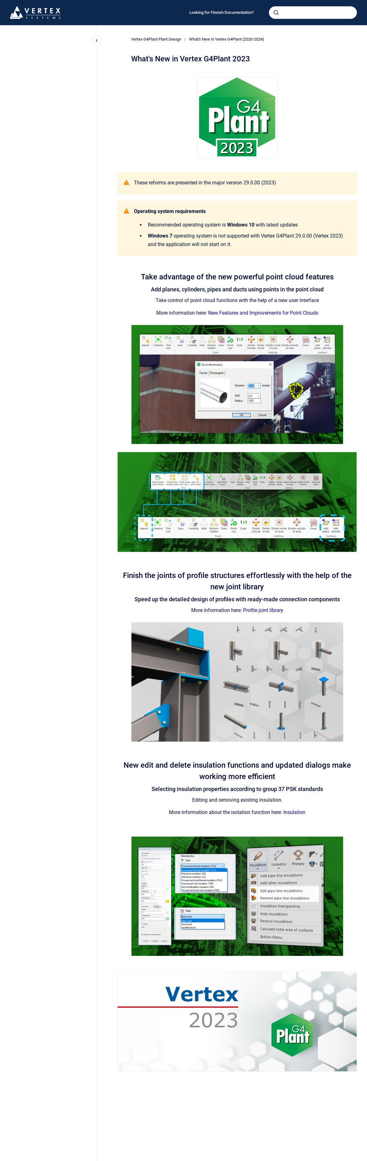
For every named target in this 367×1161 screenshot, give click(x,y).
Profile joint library (263, 610)
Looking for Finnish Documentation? (221, 12)
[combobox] (313, 13)
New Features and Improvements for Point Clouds (263, 313)
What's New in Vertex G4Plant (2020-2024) (226, 39)
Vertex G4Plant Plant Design (156, 39)
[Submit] (276, 13)
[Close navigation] (97, 41)
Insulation (294, 812)
